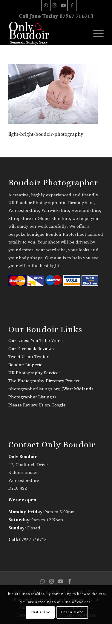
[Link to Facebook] (72, 5)
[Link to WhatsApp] (46, 5)
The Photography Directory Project (43, 381)
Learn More (72, 612)
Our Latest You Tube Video (35, 340)
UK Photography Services (34, 373)
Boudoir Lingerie (25, 365)
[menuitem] (95, 33)
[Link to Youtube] (63, 5)
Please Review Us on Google (37, 405)
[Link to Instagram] (54, 5)
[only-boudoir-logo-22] (46, 33)
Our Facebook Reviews (31, 349)
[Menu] (95, 33)
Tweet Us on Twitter (28, 357)
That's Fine (40, 612)
